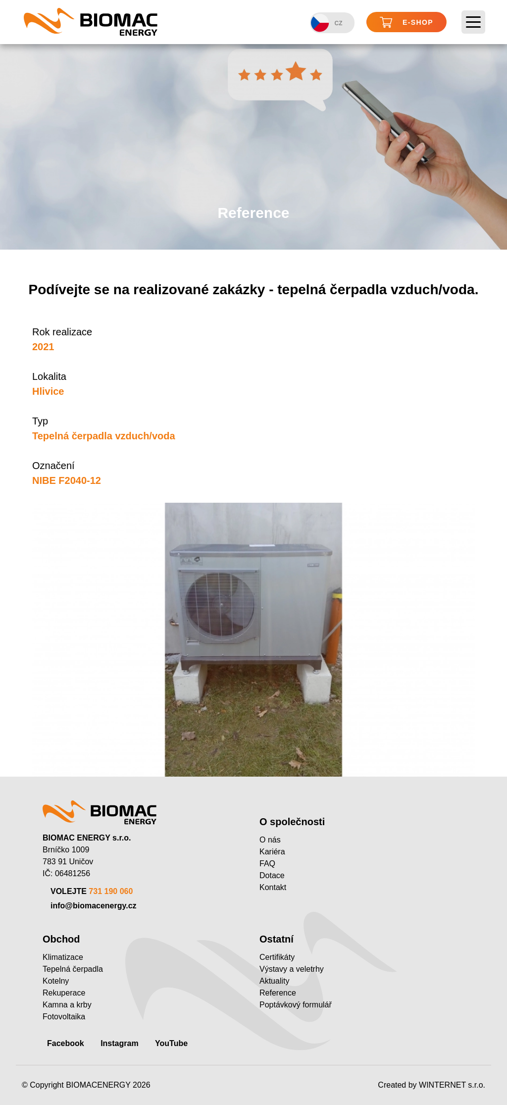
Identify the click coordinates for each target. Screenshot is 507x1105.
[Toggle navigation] (473, 22)
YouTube (171, 1043)
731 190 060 (111, 891)
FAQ (267, 863)
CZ (326, 23)
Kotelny (56, 981)
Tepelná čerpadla (73, 969)
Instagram (119, 1043)
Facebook (65, 1043)
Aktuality (274, 981)
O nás (270, 840)
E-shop (406, 22)
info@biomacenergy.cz (94, 905)
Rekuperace (64, 993)
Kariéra (272, 851)
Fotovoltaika (64, 1016)
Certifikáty (277, 957)
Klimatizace (63, 957)
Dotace (272, 875)
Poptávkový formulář (295, 1004)
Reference (277, 993)
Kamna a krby (67, 1004)
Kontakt (272, 887)
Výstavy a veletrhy (291, 969)
